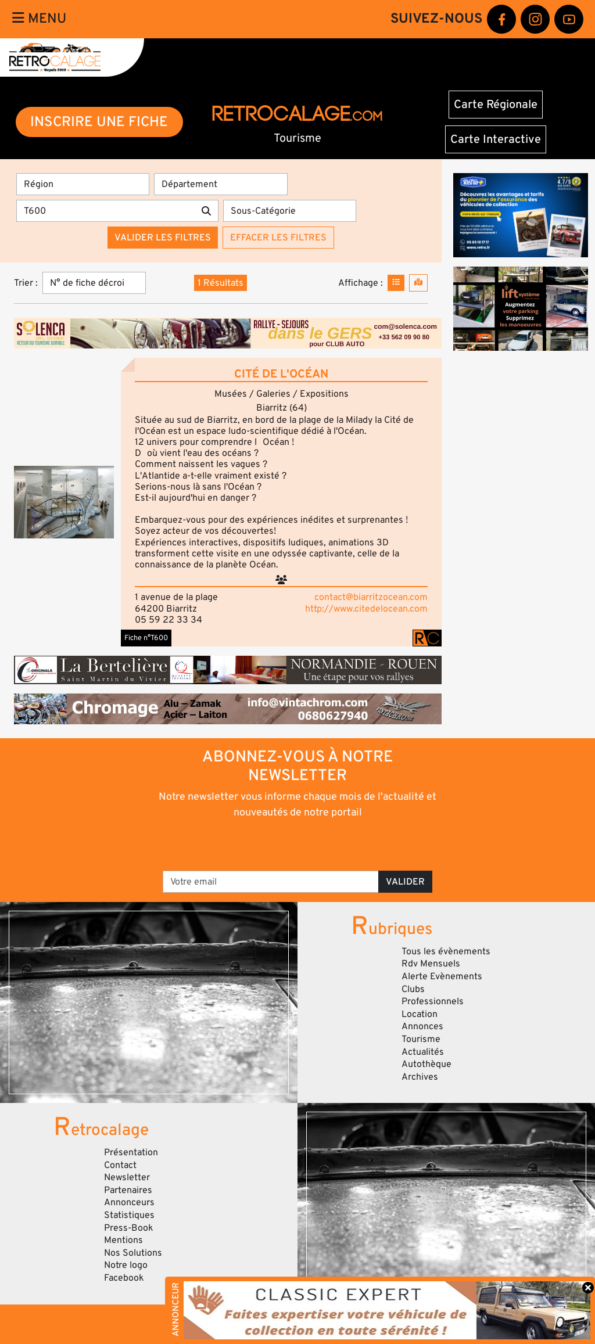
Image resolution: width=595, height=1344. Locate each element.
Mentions (123, 1240)
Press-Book (128, 1227)
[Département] (220, 184)
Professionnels (433, 1001)
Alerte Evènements (442, 976)
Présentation (131, 1152)
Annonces (422, 1026)
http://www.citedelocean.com (366, 608)
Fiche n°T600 (146, 638)
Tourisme (421, 1039)
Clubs (413, 989)
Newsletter (127, 1177)
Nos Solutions (133, 1252)
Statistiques (129, 1215)
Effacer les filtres (278, 237)
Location (420, 1014)
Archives (420, 1076)
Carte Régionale (495, 104)
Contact (120, 1165)
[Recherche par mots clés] (105, 211)
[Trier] (94, 283)
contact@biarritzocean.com (371, 597)
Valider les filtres (162, 237)
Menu (39, 18)
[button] (64, 502)
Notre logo (126, 1265)
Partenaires (128, 1190)
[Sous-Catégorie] (289, 211)
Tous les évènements (446, 951)
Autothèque (426, 1064)
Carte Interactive (495, 139)
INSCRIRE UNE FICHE (99, 121)
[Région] (82, 184)
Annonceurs (129, 1202)
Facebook (124, 1277)
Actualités (423, 1051)
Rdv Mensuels (431, 963)
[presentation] (281, 844)
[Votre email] (271, 882)
